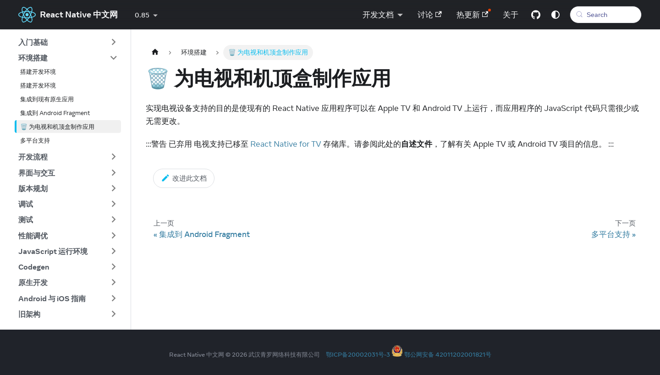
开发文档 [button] (378, 15)
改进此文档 (184, 177)
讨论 (430, 15)
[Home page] (155, 52)
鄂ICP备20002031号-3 (358, 354)
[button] (68, 42)
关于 (510, 15)
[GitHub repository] (536, 14)
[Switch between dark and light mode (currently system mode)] (555, 14)
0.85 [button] (142, 15)
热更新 (472, 15)
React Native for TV (285, 144)
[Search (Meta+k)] (606, 14)
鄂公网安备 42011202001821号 (447, 354)
